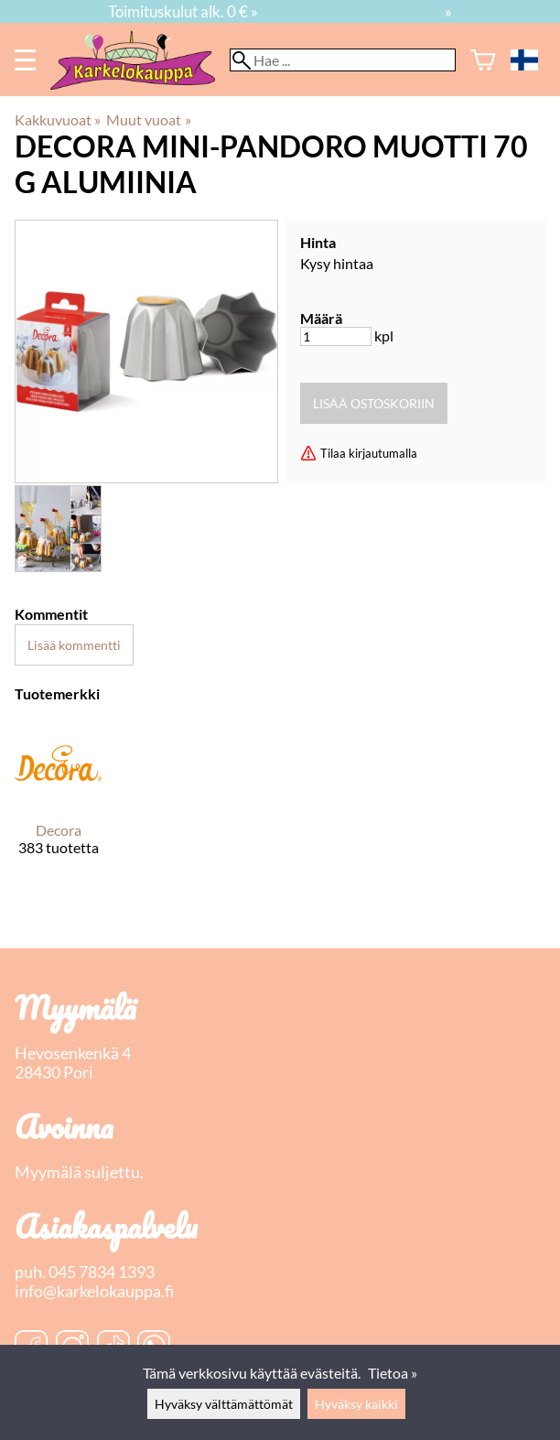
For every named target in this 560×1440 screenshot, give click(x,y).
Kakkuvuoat (58, 119)
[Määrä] (336, 336)
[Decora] (58, 803)
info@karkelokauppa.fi (94, 1291)
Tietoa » (392, 1372)
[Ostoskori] (483, 60)
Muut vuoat (148, 119)
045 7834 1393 (101, 1272)
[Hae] (343, 60)
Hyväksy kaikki (356, 1404)
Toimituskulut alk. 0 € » (183, 11)
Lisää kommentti (74, 645)
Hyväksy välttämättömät (224, 1404)
